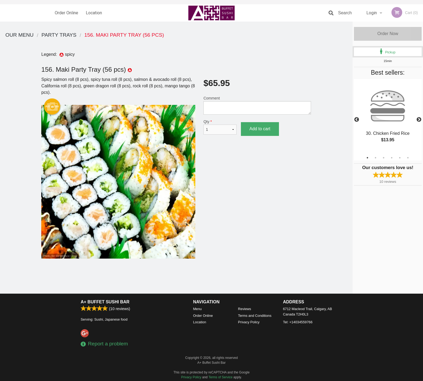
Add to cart (260, 128)
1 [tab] (367, 157)
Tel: (297, 322)
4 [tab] (391, 157)
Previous (356, 119)
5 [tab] (399, 157)
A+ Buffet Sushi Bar (105, 302)
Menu (197, 309)
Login (371, 12)
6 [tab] (408, 157)
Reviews (244, 309)
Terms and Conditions (254, 316)
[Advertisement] (176, 276)
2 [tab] (375, 157)
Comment (257, 105)
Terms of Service (221, 377)
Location (94, 12)
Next (419, 119)
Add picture (52, 106)
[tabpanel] (387, 116)
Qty (219, 127)
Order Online (66, 12)
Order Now (387, 33)
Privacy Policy (249, 322)
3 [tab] (383, 157)
